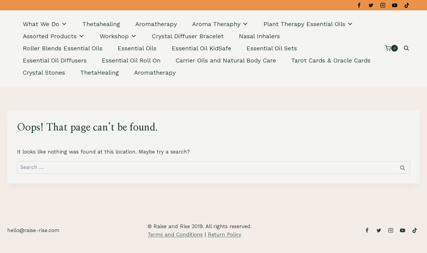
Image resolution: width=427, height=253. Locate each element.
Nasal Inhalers (259, 36)
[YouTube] (395, 5)
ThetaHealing (99, 72)
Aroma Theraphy (220, 24)
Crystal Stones (44, 72)
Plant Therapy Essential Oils (308, 24)
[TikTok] (406, 5)
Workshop (118, 36)
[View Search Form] (406, 48)
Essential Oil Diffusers (55, 60)
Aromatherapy (156, 24)
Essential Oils (137, 48)
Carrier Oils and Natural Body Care (226, 60)
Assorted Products (53, 36)
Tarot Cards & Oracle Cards (330, 60)
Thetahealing (101, 24)
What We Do (45, 24)
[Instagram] (383, 5)
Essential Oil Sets (271, 48)
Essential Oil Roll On (131, 60)
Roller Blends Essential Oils (62, 48)
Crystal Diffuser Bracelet (188, 36)
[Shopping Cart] (391, 48)
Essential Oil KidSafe (201, 48)
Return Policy (224, 234)
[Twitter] (371, 5)
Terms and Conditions (175, 234)
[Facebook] (359, 5)
